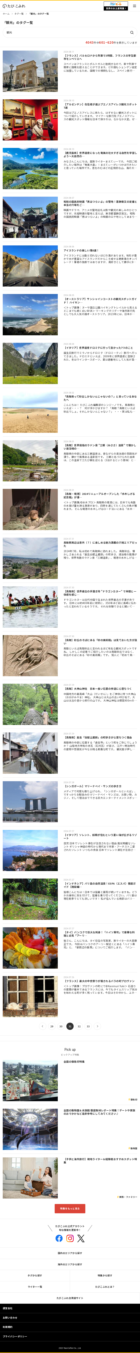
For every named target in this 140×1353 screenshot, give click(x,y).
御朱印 (134, 1099)
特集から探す (105, 1275)
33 (88, 1026)
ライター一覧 (35, 1286)
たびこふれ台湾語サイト (70, 1298)
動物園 (134, 1148)
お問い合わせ (10, 1317)
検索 (131, 32)
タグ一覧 (19, 13)
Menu (134, 6)
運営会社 (8, 1308)
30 (61, 1026)
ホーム (6, 13)
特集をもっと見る (70, 1208)
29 (51, 1026)
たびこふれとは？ (105, 1286)
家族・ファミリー (128, 1196)
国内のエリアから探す (70, 1253)
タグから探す (35, 1275)
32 (79, 1026)
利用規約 (8, 1327)
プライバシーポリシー (15, 1336)
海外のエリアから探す (70, 1264)
